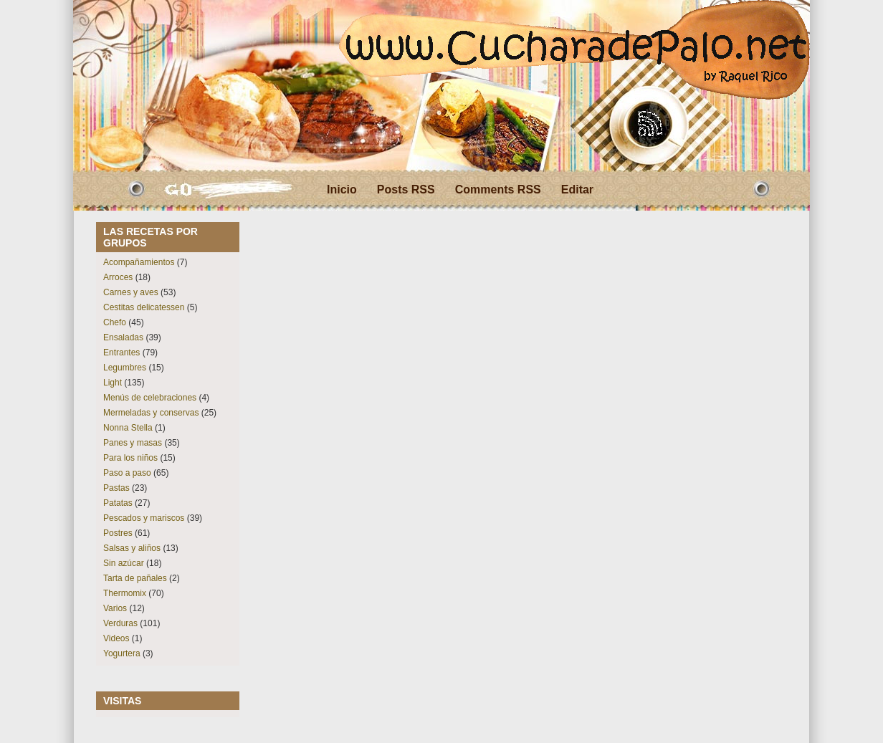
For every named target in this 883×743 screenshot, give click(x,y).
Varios (115, 608)
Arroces (118, 277)
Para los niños (130, 458)
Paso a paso (127, 473)
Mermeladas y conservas (151, 413)
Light (112, 383)
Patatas (118, 503)
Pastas (116, 488)
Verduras (120, 623)
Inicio (342, 189)
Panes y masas (132, 443)
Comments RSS (498, 189)
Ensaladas (123, 337)
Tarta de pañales (135, 578)
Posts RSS (406, 189)
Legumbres (124, 368)
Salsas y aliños (132, 548)
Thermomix (124, 593)
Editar (577, 189)
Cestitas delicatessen (143, 307)
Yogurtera (121, 653)
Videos (116, 638)
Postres (118, 533)
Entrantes (121, 352)
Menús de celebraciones (149, 398)
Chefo (114, 322)
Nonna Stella (128, 428)
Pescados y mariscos (143, 518)
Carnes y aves (130, 292)
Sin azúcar (123, 563)
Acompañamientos (138, 262)
